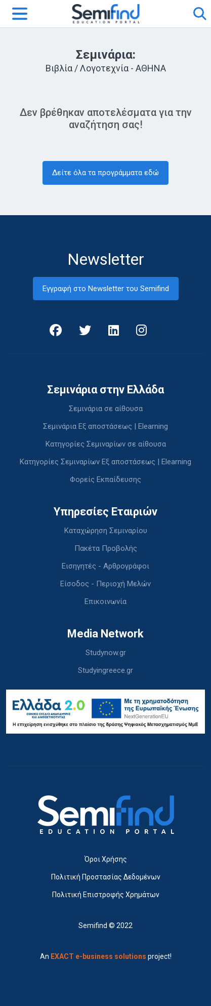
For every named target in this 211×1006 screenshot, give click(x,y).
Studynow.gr (106, 652)
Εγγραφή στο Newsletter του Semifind (106, 288)
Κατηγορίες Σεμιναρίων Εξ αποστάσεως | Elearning (105, 461)
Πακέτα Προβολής (105, 548)
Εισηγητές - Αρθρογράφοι (105, 566)
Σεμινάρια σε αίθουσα (106, 408)
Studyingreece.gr (105, 670)
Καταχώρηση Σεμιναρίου (105, 530)
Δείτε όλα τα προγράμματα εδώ (105, 172)
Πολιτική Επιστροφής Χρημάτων (105, 895)
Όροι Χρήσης (106, 859)
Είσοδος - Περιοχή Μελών (105, 583)
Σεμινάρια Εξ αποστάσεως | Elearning (105, 426)
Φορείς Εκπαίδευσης (105, 479)
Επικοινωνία (105, 601)
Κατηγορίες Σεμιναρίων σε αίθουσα (106, 444)
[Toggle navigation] (19, 13)
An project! (106, 956)
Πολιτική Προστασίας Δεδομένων (105, 877)
